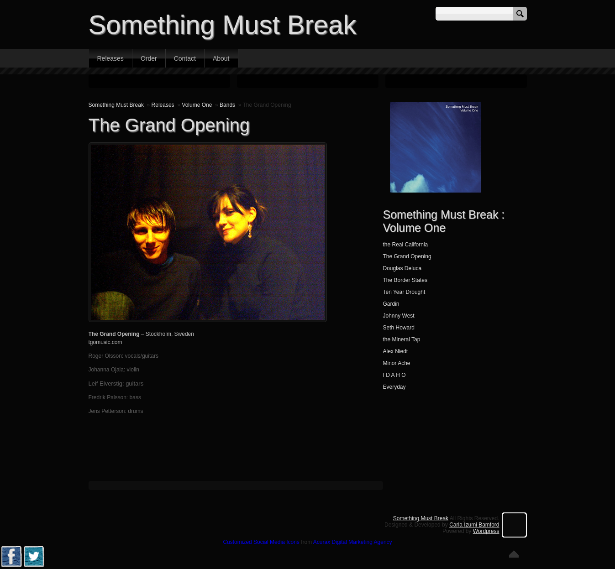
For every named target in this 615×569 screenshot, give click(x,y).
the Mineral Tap (402, 339)
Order (149, 58)
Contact (185, 58)
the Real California (405, 244)
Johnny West (399, 316)
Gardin (391, 304)
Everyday (394, 387)
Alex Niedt (395, 351)
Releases (110, 58)
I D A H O (394, 375)
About (221, 58)
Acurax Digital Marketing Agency (352, 542)
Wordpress (486, 531)
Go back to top (514, 554)
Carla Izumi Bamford (474, 525)
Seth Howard (399, 327)
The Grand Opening (407, 256)
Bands (227, 105)
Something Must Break (223, 24)
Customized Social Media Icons (261, 542)
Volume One (197, 105)
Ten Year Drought (404, 292)
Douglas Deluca (402, 268)
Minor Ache (396, 363)
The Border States (405, 280)
